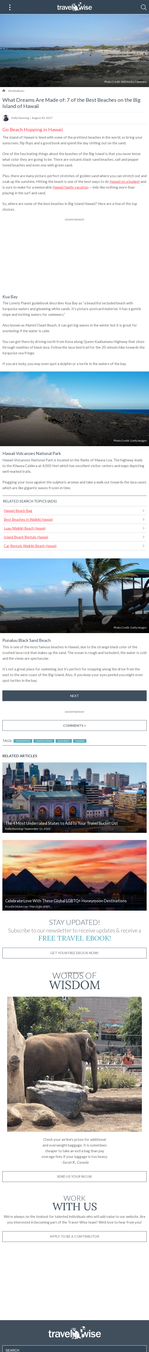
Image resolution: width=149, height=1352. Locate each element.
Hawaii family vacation (70, 187)
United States (44, 740)
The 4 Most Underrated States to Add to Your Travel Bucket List (61, 823)
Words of (74, 980)
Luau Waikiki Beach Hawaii (25, 528)
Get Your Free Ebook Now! (74, 953)
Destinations (16, 91)
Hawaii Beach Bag (18, 510)
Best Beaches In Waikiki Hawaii (28, 519)
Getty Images (138, 440)
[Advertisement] (74, 255)
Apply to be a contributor (74, 1236)
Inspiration (23, 740)
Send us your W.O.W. (74, 1176)
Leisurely (64, 740)
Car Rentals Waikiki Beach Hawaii (30, 546)
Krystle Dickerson (16, 906)
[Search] (144, 7)
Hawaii (79, 740)
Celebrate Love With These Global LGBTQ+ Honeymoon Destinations (66, 900)
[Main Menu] (10, 7)
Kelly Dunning (20, 118)
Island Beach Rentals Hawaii (26, 537)
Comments (74, 725)
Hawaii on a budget (125, 181)
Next (74, 696)
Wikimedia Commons (134, 81)
